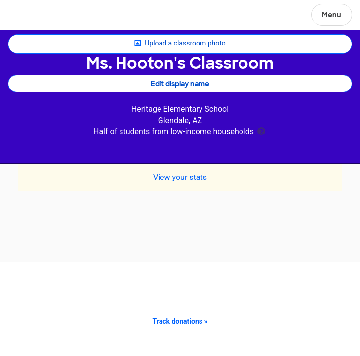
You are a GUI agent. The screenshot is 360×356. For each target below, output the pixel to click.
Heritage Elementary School (180, 109)
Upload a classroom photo (179, 43)
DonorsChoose (31, 16)
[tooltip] (261, 130)
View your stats (180, 177)
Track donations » (180, 321)
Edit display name (180, 83)
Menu (331, 14)
